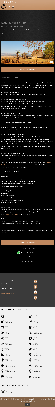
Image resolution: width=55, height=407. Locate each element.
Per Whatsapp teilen (28, 252)
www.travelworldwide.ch (8, 296)
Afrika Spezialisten (12, 214)
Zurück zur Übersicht (7, 19)
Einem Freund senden (27, 257)
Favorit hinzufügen (27, 261)
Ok (27, 404)
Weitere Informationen (27, 401)
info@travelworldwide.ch (8, 293)
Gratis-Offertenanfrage (36, 70)
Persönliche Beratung (27, 248)
